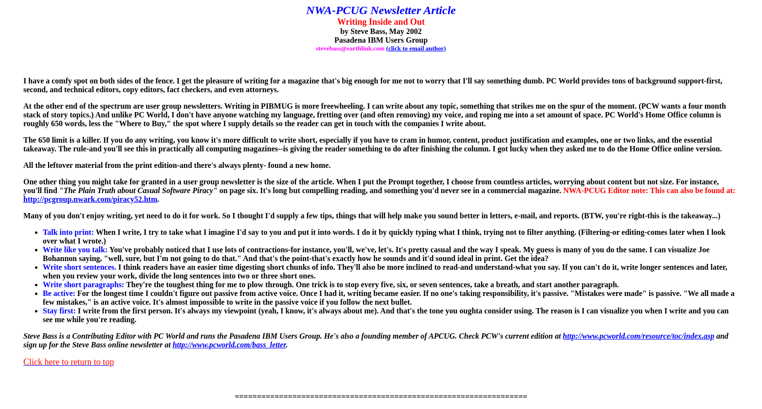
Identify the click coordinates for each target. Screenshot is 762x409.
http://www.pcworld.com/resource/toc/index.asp (638, 336)
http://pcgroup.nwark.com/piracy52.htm (90, 199)
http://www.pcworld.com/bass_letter (229, 345)
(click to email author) (416, 48)
